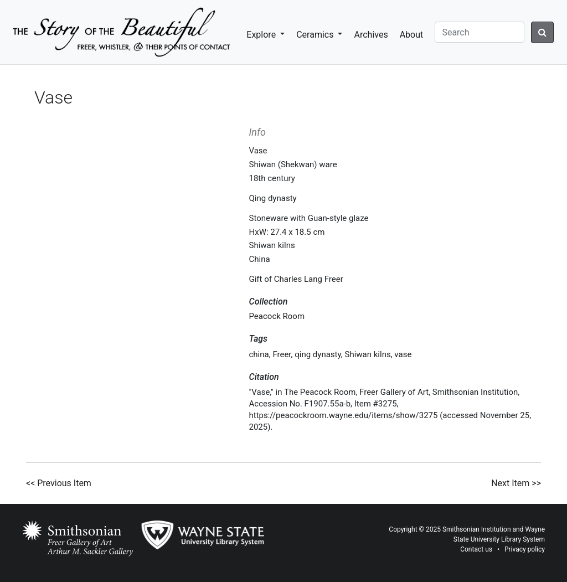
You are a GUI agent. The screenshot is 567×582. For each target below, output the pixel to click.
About (412, 34)
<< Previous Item (58, 483)
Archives (371, 34)
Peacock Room (277, 316)
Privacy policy (524, 549)
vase (402, 354)
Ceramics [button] (316, 34)
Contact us (476, 549)
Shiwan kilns (367, 354)
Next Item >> (516, 483)
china (259, 354)
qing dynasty (318, 354)
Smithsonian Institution (476, 529)
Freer (281, 354)
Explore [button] (262, 34)
